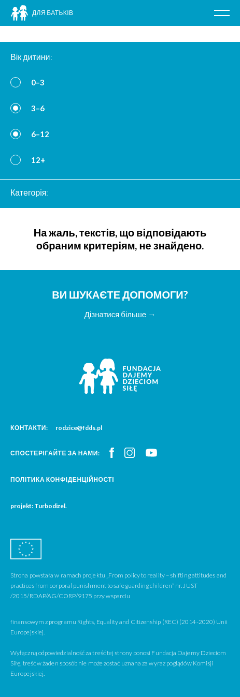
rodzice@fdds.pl (78, 428)
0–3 (38, 82)
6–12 (40, 134)
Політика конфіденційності (62, 479)
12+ (38, 160)
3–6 (38, 108)
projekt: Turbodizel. (38, 506)
